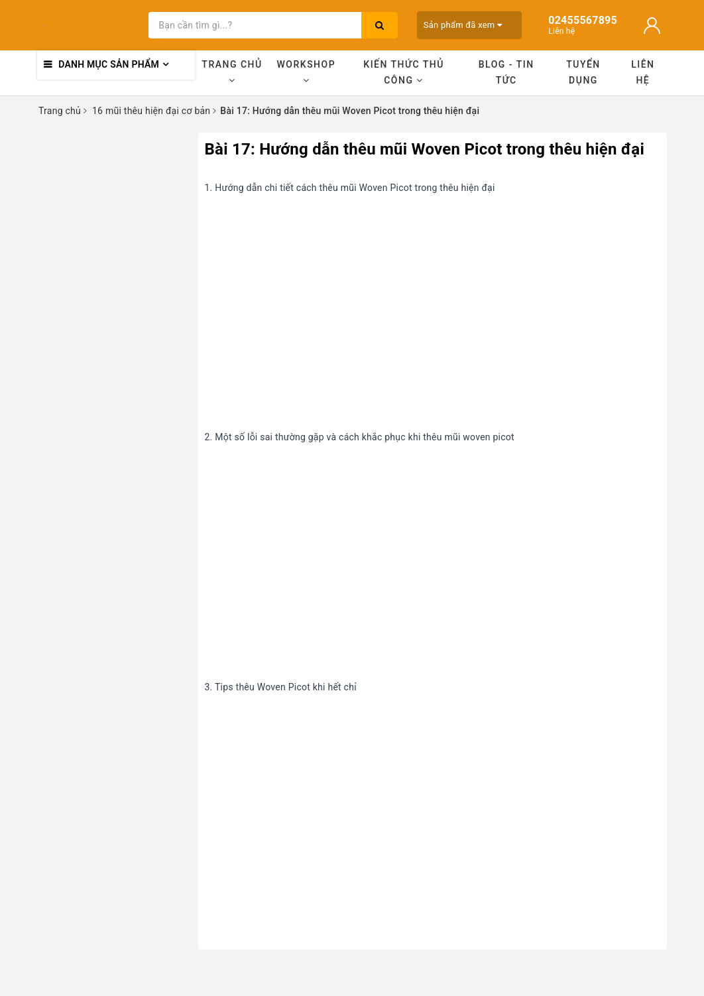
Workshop (306, 72)
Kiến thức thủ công (403, 72)
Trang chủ (232, 72)
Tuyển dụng (583, 72)
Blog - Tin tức (506, 72)
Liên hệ (642, 72)
